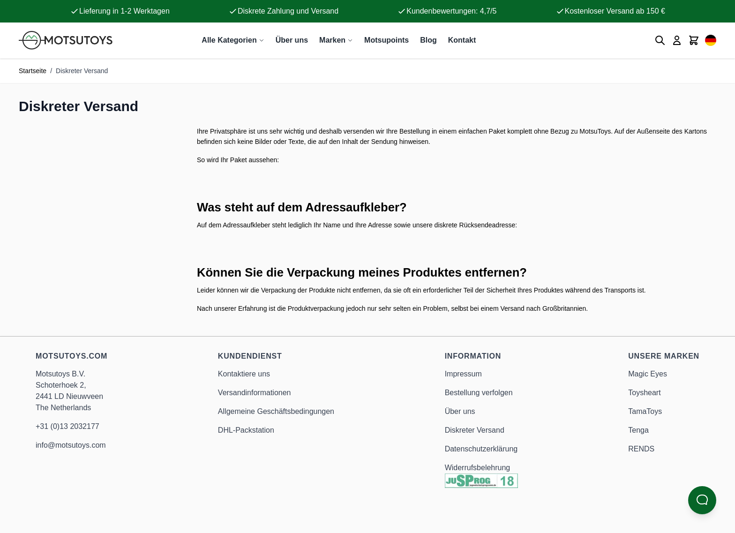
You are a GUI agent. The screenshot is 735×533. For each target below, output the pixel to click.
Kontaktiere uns (244, 374)
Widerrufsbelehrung (477, 468)
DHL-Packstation (246, 430)
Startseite (32, 71)
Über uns (292, 40)
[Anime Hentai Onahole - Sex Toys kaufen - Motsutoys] (65, 40)
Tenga (638, 430)
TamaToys (645, 411)
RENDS (641, 449)
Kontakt (462, 40)
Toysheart (644, 393)
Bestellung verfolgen (479, 393)
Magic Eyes (647, 374)
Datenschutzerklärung (481, 449)
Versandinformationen (254, 393)
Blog (428, 40)
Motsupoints (386, 40)
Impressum (463, 374)
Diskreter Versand (474, 430)
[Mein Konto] (676, 40)
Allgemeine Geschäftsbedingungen (276, 411)
